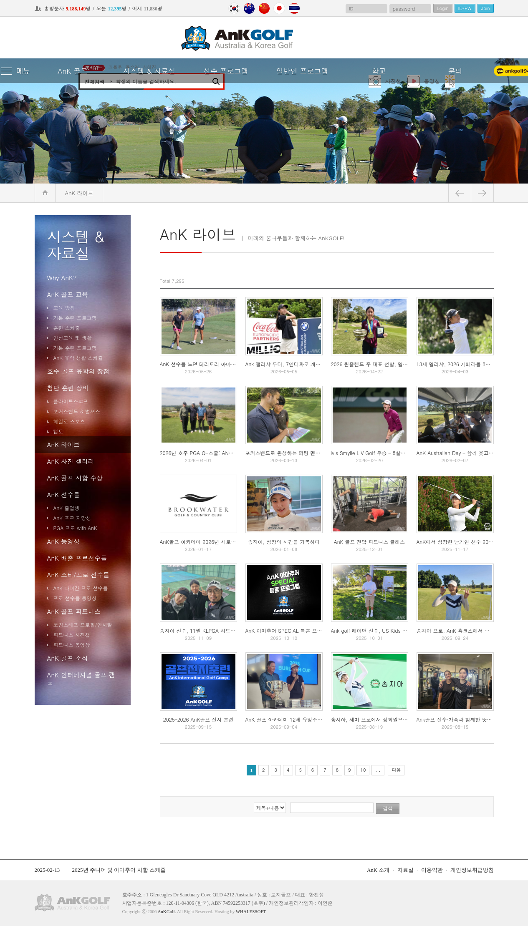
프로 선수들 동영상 (75, 597)
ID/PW (465, 8)
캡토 (58, 431)
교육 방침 (64, 307)
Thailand (294, 8)
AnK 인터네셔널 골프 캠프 (81, 679)
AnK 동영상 (63, 541)
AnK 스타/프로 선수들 (78, 574)
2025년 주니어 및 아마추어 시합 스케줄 (119, 870)
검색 (388, 808)
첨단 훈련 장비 (68, 387)
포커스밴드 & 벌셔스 (77, 411)
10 (363, 770)
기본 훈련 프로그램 (75, 317)
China (264, 8)
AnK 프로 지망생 (72, 517)
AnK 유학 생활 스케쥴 (78, 357)
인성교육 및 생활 (72, 337)
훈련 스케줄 (66, 327)
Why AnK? (62, 277)
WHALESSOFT (251, 911)
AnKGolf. (166, 911)
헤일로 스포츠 (69, 421)
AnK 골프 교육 (67, 294)
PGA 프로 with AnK (75, 527)
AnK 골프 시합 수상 (75, 477)
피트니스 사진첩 (71, 634)
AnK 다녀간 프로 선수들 (80, 587)
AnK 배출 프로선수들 (77, 558)
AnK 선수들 (63, 494)
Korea (234, 8)
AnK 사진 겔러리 (70, 461)
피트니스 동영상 (71, 644)
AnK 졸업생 (66, 507)
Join (485, 8)
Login (443, 8)
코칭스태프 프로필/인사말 (82, 624)
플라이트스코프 (70, 401)
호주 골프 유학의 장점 (78, 371)
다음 (396, 770)
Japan (279, 8)
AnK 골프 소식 (67, 658)
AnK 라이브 (63, 444)
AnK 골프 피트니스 (74, 611)
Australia (249, 8)
